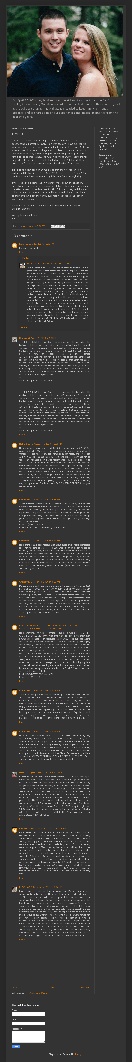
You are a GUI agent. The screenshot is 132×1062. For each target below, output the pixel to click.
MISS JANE (33, 263)
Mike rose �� (27, 772)
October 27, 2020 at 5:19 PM (48, 628)
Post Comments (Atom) (36, 992)
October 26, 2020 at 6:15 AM (45, 581)
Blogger (79, 1054)
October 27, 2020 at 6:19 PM (45, 690)
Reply (22, 252)
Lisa (21, 243)
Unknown (24, 499)
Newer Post (18, 987)
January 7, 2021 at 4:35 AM (49, 772)
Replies (25, 258)
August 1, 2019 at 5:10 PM (44, 337)
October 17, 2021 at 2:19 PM (55, 263)
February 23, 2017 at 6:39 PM (39, 243)
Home (51, 987)
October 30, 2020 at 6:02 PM (45, 731)
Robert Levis (26, 443)
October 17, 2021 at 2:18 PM (47, 887)
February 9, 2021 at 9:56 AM (52, 828)
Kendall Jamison (28, 828)
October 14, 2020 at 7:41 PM (45, 499)
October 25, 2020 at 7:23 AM (45, 540)
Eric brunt (24, 337)
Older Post (84, 987)
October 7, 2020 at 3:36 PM (48, 443)
